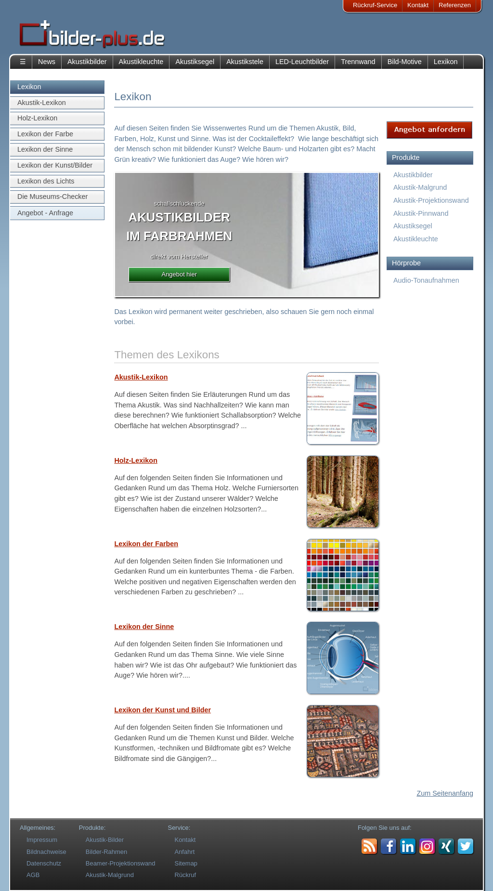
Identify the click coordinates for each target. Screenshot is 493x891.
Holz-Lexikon (37, 118)
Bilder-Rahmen (106, 851)
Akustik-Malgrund (420, 187)
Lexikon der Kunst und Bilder (162, 710)
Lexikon (446, 62)
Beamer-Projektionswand (121, 863)
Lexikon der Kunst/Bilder (54, 165)
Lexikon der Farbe (45, 134)
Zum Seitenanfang (444, 793)
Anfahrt (185, 851)
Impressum (41, 839)
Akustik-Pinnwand (420, 213)
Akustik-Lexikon (41, 102)
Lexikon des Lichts (45, 181)
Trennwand (358, 62)
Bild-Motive (405, 62)
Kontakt (417, 5)
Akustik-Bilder (105, 839)
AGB (32, 874)
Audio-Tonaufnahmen (426, 280)
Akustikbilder (87, 62)
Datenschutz (43, 863)
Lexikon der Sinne (45, 149)
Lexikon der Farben (146, 544)
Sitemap (186, 863)
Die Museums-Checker (52, 196)
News (46, 62)
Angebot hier (179, 274)
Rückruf (185, 874)
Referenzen (455, 5)
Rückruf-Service (375, 5)
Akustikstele (244, 62)
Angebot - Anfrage (45, 213)
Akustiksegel (194, 62)
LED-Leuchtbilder (302, 62)
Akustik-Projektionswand (431, 200)
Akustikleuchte (141, 62)
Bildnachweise (46, 851)
